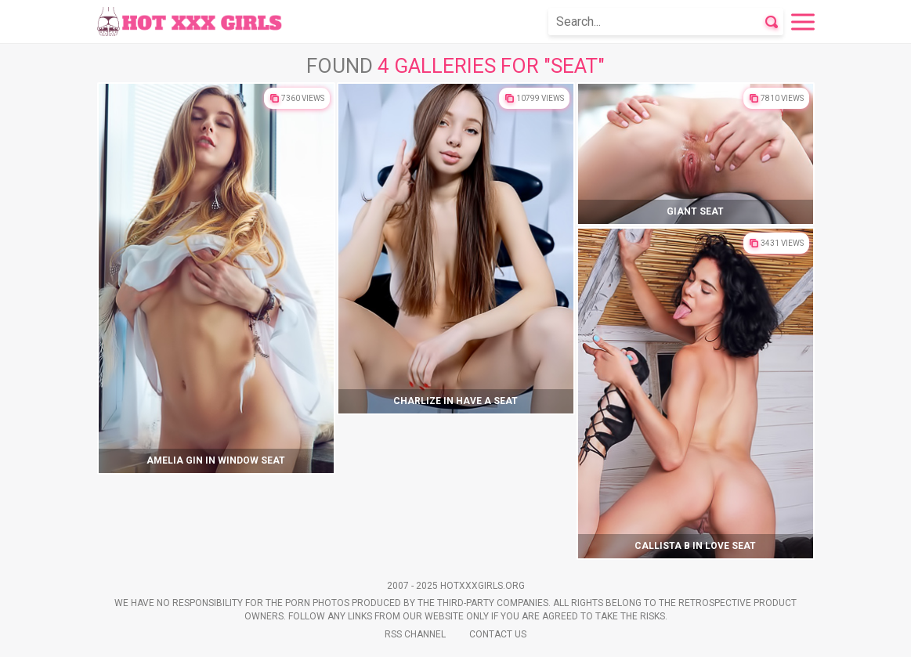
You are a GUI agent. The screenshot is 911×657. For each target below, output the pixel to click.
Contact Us (497, 634)
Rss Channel (415, 634)
